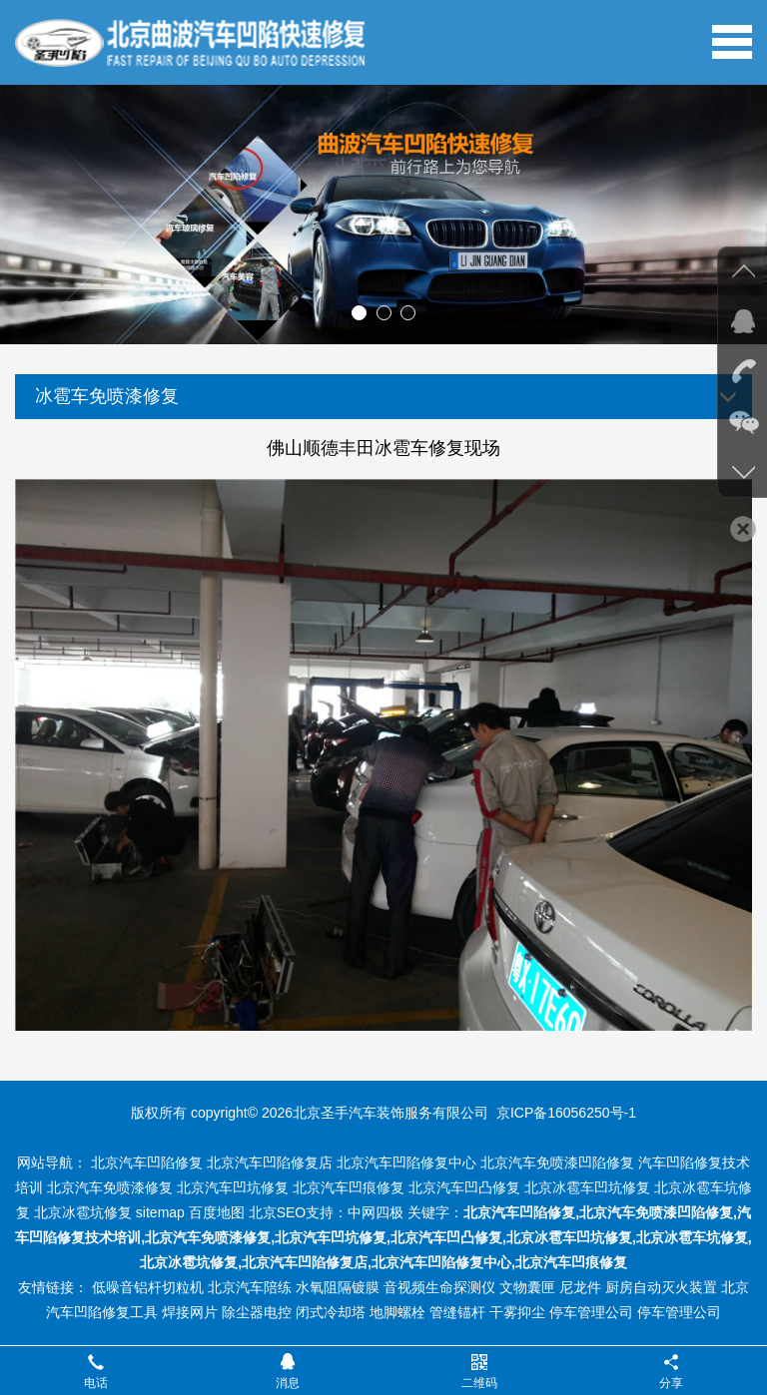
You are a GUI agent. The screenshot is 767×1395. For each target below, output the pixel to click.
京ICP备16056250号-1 (566, 1113)
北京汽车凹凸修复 (464, 1187)
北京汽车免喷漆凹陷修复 (557, 1162)
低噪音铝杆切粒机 (148, 1287)
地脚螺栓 (397, 1312)
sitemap (160, 1212)
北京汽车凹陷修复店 (270, 1162)
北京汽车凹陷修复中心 (406, 1162)
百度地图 (217, 1212)
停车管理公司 (591, 1312)
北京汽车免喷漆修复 (110, 1187)
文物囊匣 (527, 1287)
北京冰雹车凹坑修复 (587, 1187)
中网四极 (375, 1212)
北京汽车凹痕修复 (348, 1187)
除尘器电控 (257, 1312)
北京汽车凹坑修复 (233, 1187)
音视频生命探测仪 (439, 1287)
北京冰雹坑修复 (83, 1212)
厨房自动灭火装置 (661, 1287)
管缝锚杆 (457, 1312)
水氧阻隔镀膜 (338, 1287)
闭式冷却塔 (331, 1312)
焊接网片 (190, 1312)
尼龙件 (580, 1287)
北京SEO (278, 1212)
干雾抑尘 (517, 1312)
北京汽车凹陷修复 (147, 1162)
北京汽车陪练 (250, 1287)
